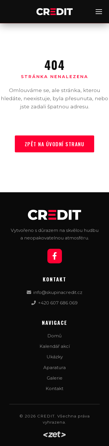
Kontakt (54, 388)
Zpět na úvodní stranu (55, 144)
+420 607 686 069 (54, 303)
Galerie (54, 378)
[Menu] (98, 11)
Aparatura (54, 367)
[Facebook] (54, 256)
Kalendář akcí (55, 346)
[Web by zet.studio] (54, 434)
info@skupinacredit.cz (54, 292)
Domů (54, 336)
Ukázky (55, 356)
